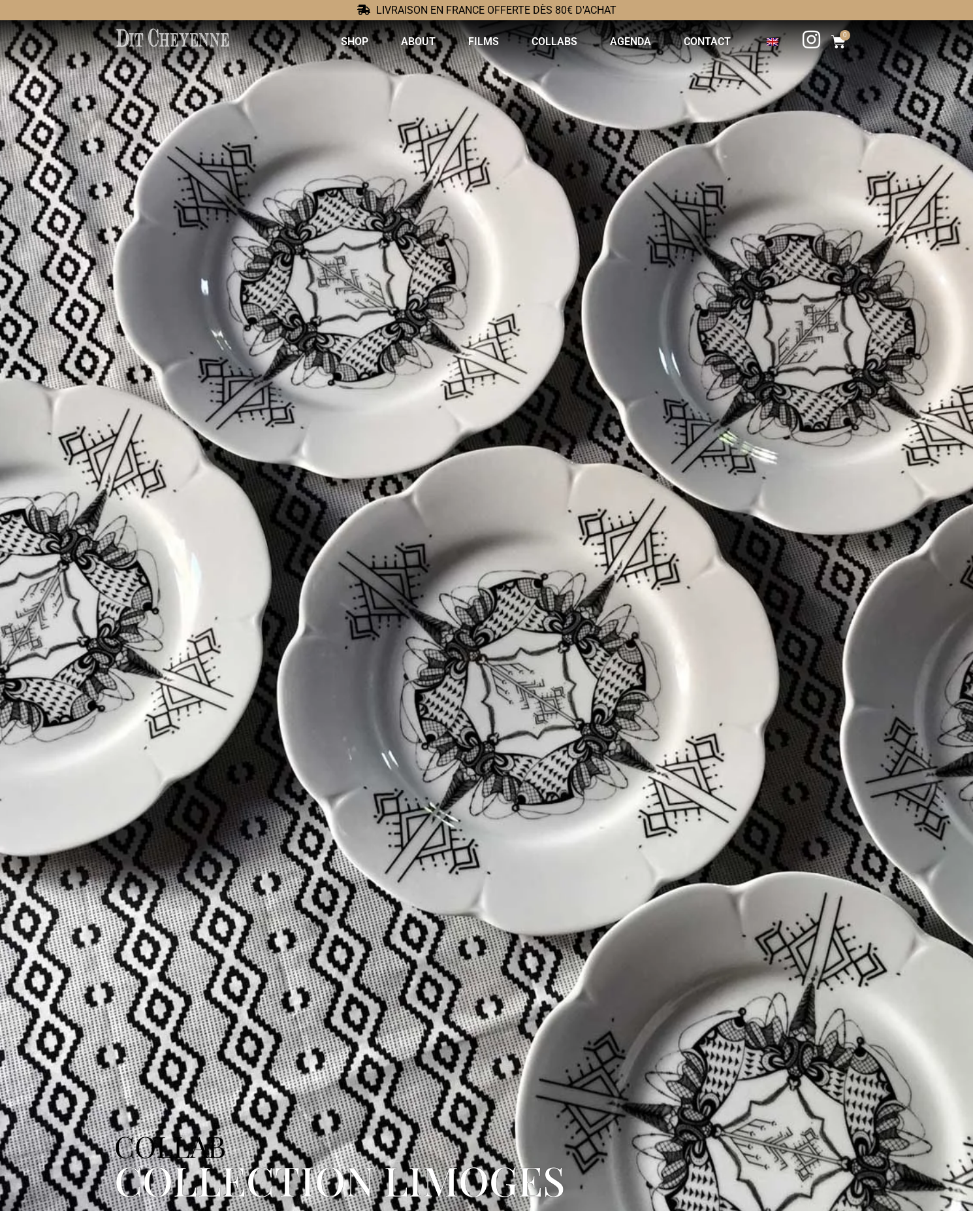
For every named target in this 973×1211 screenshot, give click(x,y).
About (413, 41)
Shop (350, 41)
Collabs (550, 41)
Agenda (625, 41)
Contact (702, 41)
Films (479, 41)
